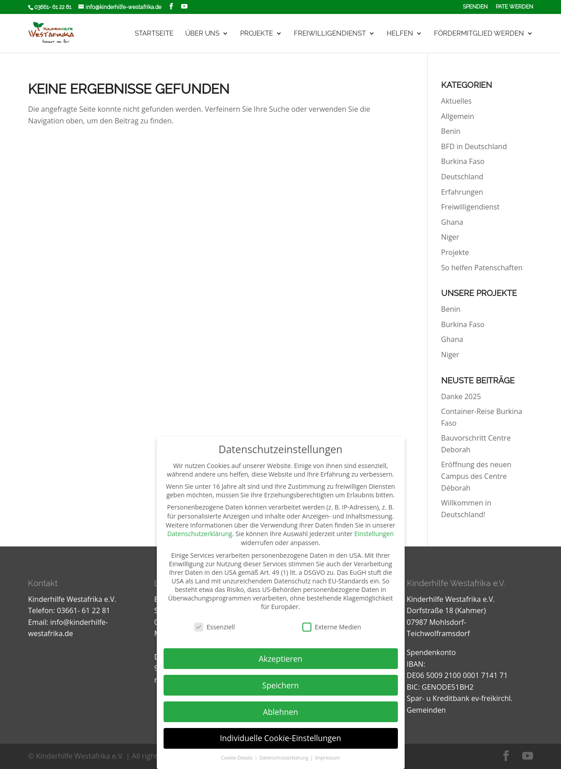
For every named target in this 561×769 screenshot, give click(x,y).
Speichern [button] (280, 685)
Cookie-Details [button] (237, 758)
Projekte (256, 33)
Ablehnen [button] (280, 711)
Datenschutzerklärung (199, 533)
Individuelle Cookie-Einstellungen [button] (280, 738)
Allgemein (457, 116)
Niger (450, 237)
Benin (451, 131)
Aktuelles (456, 101)
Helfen (400, 33)
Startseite (154, 33)
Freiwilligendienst (330, 33)
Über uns (202, 33)
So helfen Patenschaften (482, 268)
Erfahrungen (462, 192)
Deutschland (462, 177)
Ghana (452, 222)
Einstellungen (374, 533)
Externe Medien (331, 627)
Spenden (475, 7)
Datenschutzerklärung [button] (285, 758)
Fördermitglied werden (479, 33)
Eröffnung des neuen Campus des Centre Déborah (476, 476)
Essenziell (214, 627)
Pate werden (514, 7)
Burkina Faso (462, 161)
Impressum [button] (327, 758)
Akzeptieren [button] (280, 658)
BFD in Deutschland (474, 146)
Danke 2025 (461, 396)
